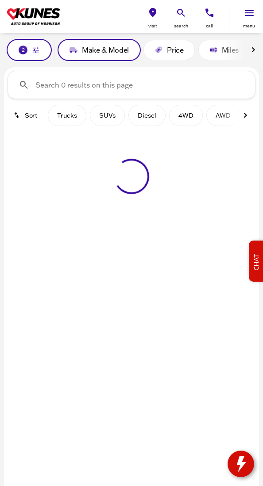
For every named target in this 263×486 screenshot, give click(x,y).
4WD (185, 115)
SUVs (107, 115)
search (181, 26)
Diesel (147, 115)
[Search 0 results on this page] (131, 85)
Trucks (67, 115)
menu (249, 26)
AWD (223, 115)
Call (209, 26)
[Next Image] (253, 50)
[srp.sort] (26, 115)
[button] (153, 16)
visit (152, 26)
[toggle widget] (241, 464)
